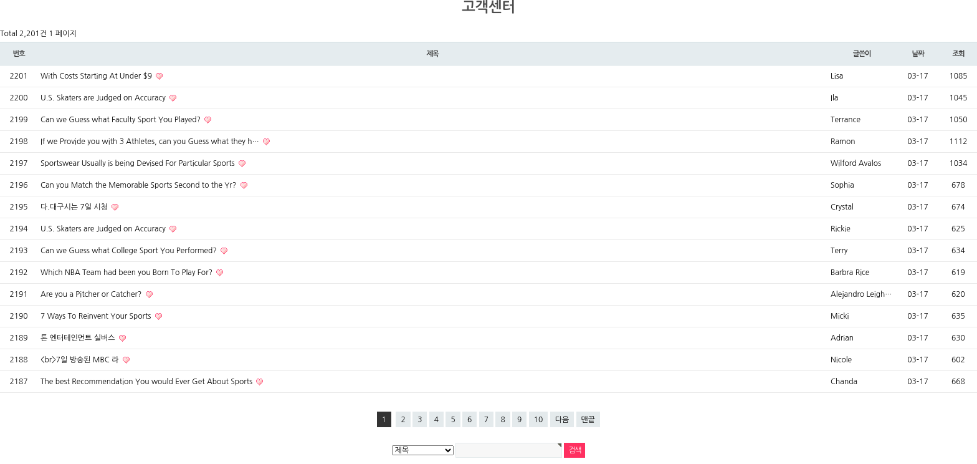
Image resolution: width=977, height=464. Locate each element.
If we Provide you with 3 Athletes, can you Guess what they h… (151, 141)
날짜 (917, 53)
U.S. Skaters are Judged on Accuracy (104, 98)
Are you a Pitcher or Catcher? (92, 294)
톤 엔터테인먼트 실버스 (79, 338)
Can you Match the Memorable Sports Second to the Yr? (140, 185)
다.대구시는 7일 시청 (75, 207)
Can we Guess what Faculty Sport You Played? (122, 119)
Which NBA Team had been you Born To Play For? (127, 272)
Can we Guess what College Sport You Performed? (130, 250)
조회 (958, 53)
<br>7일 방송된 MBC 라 (81, 360)
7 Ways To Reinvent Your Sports (97, 316)
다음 (562, 419)
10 (538, 419)
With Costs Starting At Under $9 (97, 76)
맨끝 (588, 419)
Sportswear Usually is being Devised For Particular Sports (139, 163)
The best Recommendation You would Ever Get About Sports (147, 381)
